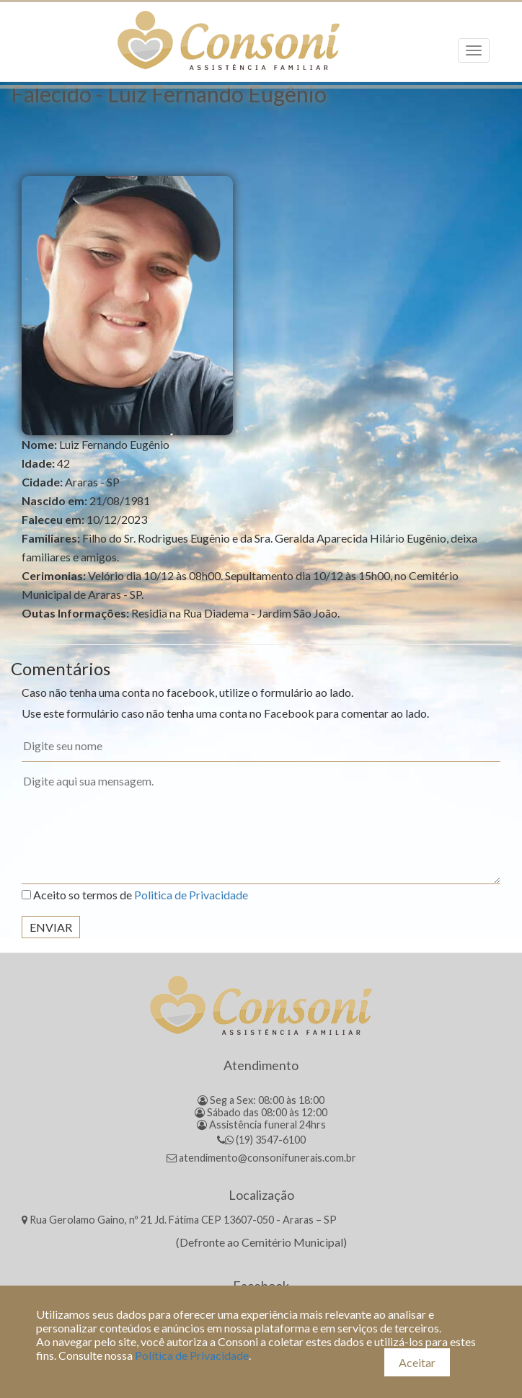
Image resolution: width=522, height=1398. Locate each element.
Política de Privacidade (192, 1355)
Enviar (51, 927)
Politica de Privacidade (191, 894)
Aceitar (417, 1362)
